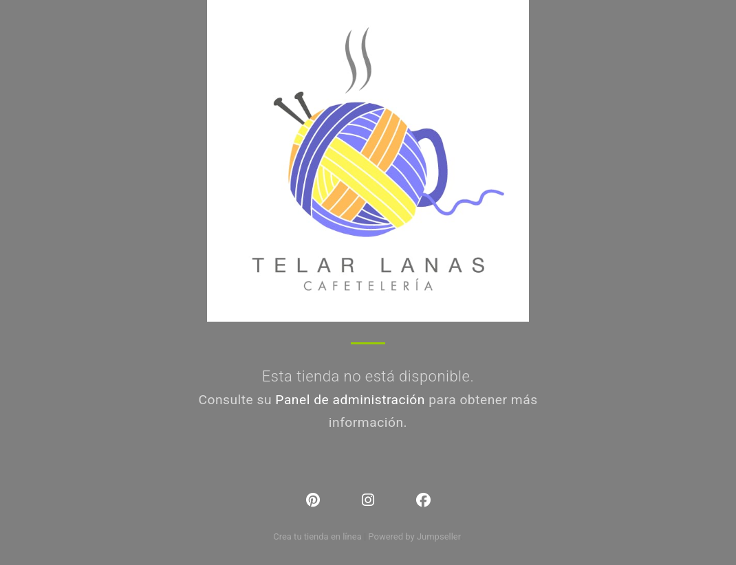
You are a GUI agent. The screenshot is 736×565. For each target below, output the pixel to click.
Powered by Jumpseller (414, 536)
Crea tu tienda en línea (318, 536)
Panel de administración (350, 400)
